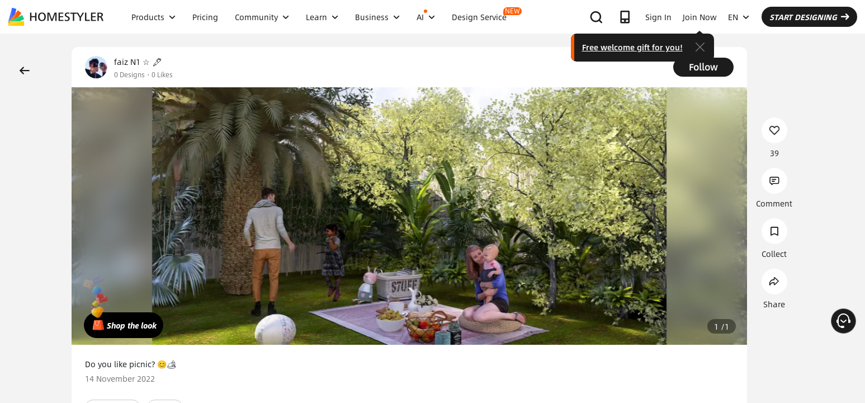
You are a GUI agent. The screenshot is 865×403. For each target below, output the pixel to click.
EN (738, 17)
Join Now (700, 17)
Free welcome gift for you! (632, 47)
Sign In (658, 17)
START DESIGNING (809, 17)
